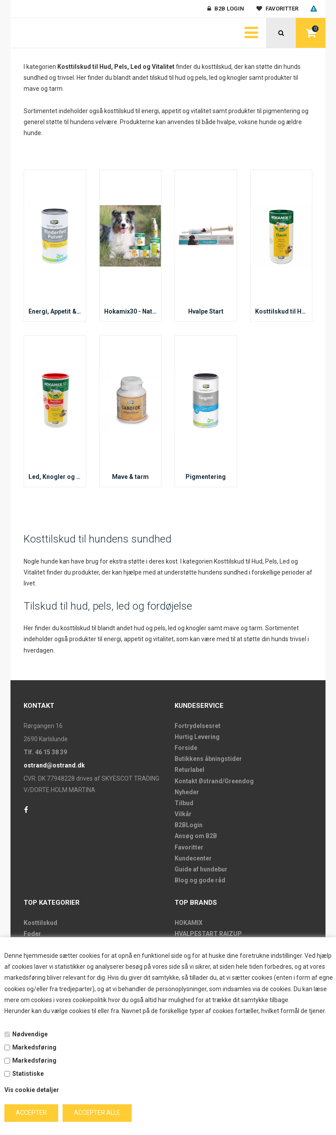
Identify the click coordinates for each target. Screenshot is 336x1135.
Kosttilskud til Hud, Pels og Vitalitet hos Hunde (281, 311)
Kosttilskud (40, 922)
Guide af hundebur (201, 869)
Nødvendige (30, 1034)
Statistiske (28, 1073)
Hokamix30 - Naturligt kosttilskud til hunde (130, 311)
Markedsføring (34, 1047)
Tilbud (184, 803)
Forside (186, 747)
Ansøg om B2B (196, 835)
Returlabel (189, 769)
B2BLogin (189, 824)
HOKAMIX (189, 922)
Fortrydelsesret (197, 725)
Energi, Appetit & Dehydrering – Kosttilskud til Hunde (54, 311)
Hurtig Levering (197, 736)
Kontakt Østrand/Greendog (214, 781)
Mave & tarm (130, 476)
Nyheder (187, 792)
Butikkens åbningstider (208, 758)
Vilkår (183, 813)
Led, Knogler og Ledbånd (54, 476)
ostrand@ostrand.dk (54, 765)
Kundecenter (193, 858)
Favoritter (189, 847)
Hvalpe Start (206, 311)
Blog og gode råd (200, 880)
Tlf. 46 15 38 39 (45, 752)
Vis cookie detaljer (31, 1089)
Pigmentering (206, 476)
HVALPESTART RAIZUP (208, 933)
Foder (32, 933)
